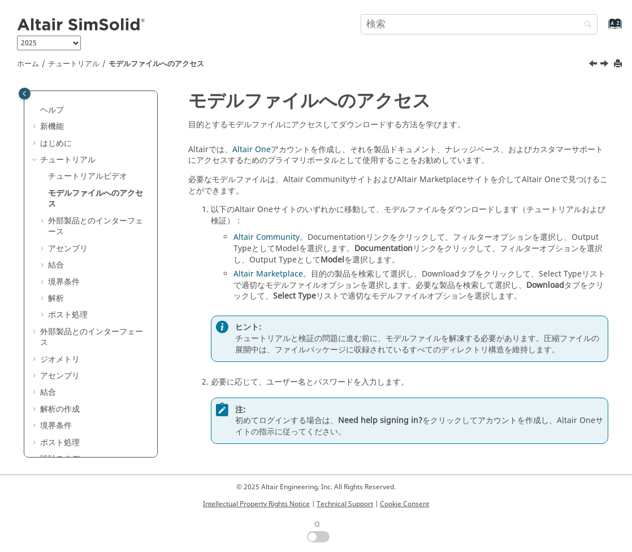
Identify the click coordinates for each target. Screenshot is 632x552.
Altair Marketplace (268, 274)
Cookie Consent (404, 504)
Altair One (251, 150)
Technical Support (345, 504)
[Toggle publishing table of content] (25, 94)
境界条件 (64, 282)
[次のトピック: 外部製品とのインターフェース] (605, 65)
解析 (56, 298)
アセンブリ (68, 249)
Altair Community (266, 237)
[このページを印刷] (619, 64)
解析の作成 (60, 409)
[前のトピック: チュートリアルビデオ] (594, 65)
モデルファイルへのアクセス (156, 64)
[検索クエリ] (479, 24)
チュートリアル (73, 64)
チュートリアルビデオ (87, 176)
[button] (35, 110)
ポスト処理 (68, 315)
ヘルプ (52, 110)
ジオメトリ (60, 359)
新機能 (52, 126)
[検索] (585, 25)
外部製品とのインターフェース (95, 226)
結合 (56, 265)
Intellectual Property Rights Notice (256, 504)
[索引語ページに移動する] (603, 29)
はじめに (56, 143)
